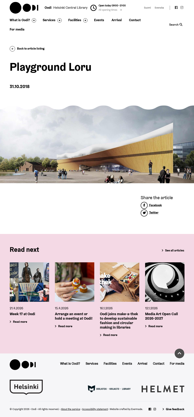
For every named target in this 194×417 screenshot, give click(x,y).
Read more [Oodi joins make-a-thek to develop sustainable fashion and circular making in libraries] (110, 335)
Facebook (151, 205)
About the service (70, 409)
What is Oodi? (20, 20)
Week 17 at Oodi (22, 313)
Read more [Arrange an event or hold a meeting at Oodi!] (65, 326)
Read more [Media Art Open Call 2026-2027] (155, 326)
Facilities (74, 20)
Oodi (24, 8)
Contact (135, 20)
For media (17, 29)
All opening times (110, 9)
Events (99, 20)
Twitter (149, 212)
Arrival (117, 20)
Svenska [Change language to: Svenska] (159, 7)
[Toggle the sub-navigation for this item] (33, 20)
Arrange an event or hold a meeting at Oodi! (74, 316)
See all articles (174, 250)
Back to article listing (27, 48)
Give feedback (175, 409)
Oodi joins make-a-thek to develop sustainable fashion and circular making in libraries (119, 320)
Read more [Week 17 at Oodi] (20, 322)
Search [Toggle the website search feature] (175, 25)
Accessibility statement (95, 409)
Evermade (136, 409)
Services (49, 20)
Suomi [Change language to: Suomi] (147, 7)
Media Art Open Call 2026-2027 (161, 316)
